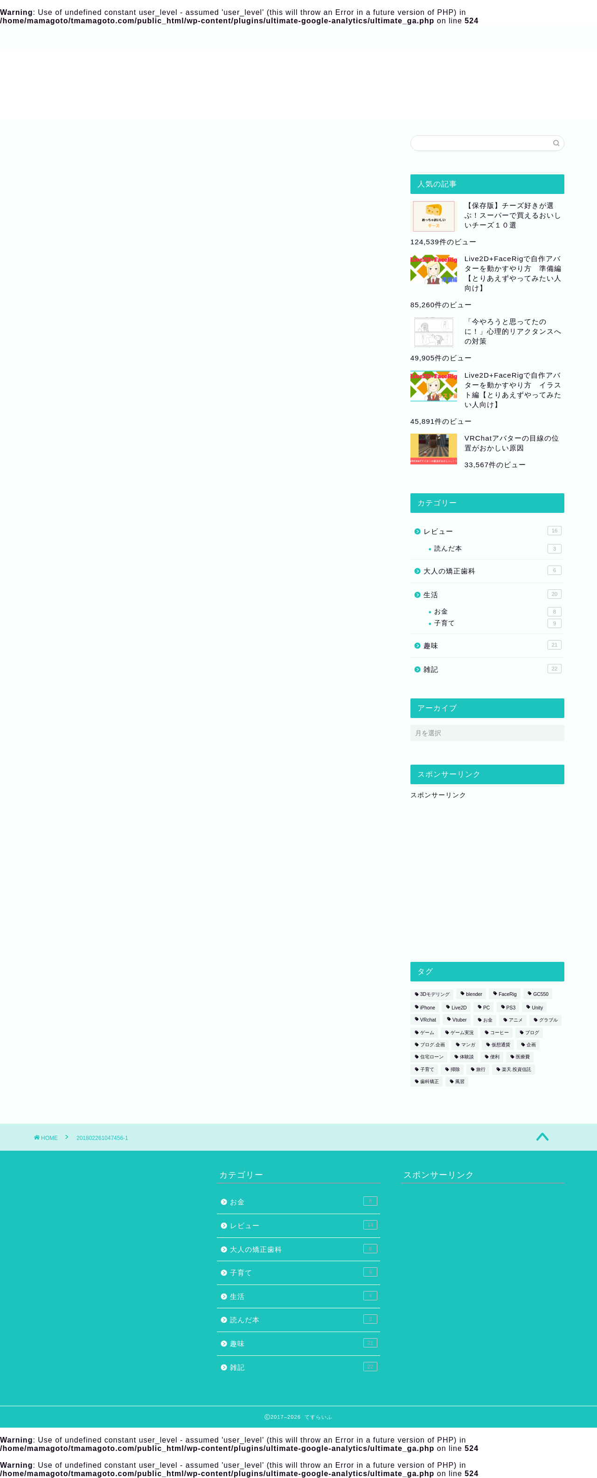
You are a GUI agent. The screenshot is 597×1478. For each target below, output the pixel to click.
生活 (492, 594)
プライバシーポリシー (275, 38)
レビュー (492, 530)
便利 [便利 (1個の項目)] (495, 1057)
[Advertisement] (480, 879)
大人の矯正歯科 (492, 570)
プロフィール (65, 38)
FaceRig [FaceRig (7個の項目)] (508, 994)
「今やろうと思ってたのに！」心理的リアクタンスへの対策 (513, 331)
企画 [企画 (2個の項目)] (531, 1044)
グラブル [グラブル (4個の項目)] (548, 1020)
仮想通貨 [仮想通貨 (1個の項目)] (501, 1044)
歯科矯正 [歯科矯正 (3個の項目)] (429, 1081)
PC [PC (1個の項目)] (486, 1007)
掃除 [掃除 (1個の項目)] (455, 1069)
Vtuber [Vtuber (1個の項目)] (459, 1020)
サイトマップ (131, 38)
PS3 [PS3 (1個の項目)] (511, 1007)
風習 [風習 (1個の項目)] (460, 1081)
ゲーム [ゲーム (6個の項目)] (427, 1032)
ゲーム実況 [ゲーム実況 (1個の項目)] (462, 1032)
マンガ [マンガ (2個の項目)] (468, 1044)
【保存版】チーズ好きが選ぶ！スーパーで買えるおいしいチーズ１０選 (513, 215)
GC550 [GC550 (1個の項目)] (540, 994)
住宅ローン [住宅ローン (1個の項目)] (432, 1057)
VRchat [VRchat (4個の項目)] (428, 1020)
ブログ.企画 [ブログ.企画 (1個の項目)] (432, 1044)
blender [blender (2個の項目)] (474, 994)
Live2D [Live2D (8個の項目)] (458, 1007)
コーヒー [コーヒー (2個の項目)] (499, 1032)
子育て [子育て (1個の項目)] (427, 1069)
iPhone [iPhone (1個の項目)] (427, 1007)
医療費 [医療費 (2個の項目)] (523, 1057)
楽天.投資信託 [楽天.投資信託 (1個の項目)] (516, 1069)
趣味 (492, 644)
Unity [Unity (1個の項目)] (537, 1007)
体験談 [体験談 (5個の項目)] (467, 1057)
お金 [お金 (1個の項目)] (488, 1020)
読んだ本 (498, 548)
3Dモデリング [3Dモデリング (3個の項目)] (435, 994)
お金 (498, 611)
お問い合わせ (196, 38)
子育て (498, 623)
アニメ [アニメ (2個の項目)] (516, 1020)
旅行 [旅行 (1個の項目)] (481, 1069)
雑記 (492, 668)
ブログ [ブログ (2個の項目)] (532, 1032)
